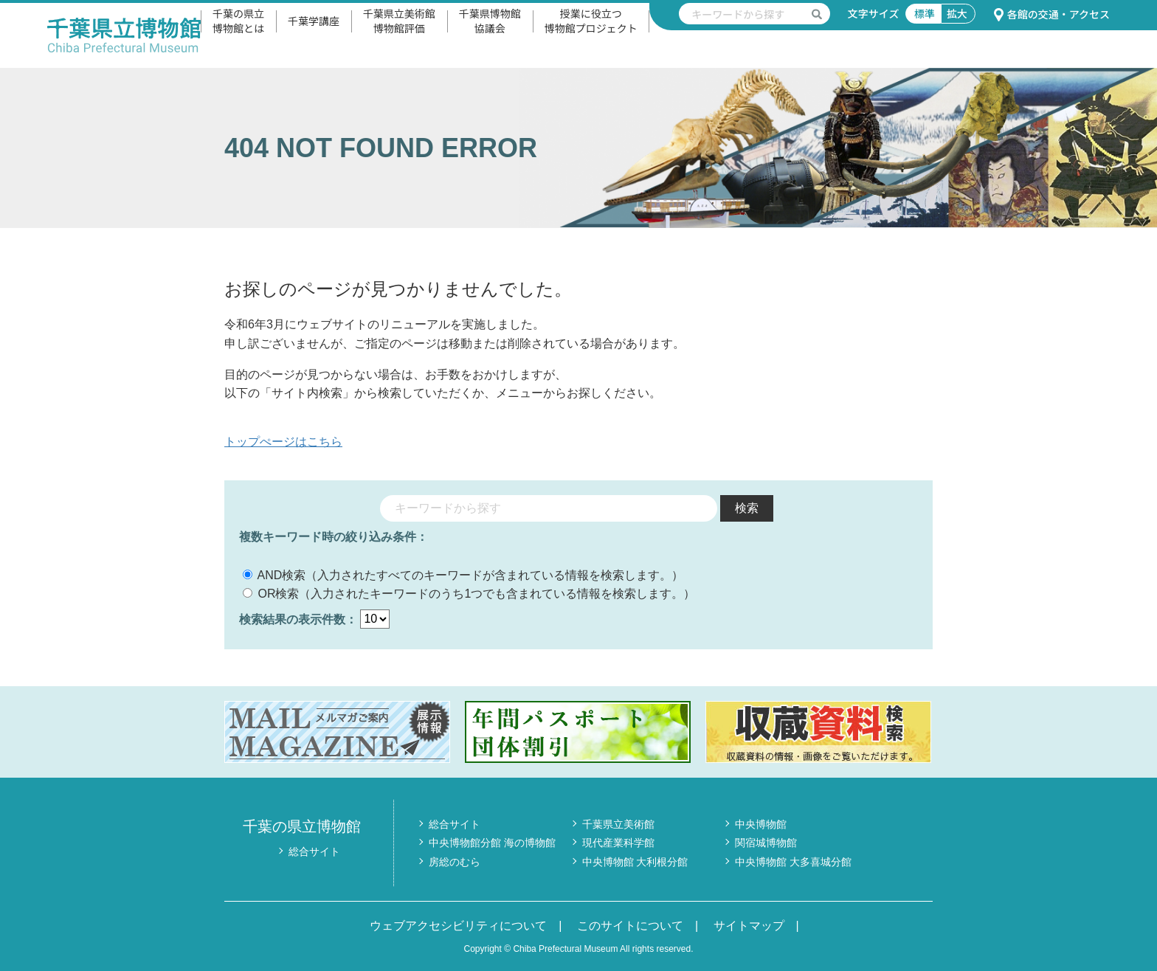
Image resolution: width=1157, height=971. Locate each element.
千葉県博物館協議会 (490, 20)
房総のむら (454, 862)
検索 (747, 508)
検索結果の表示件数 (292, 618)
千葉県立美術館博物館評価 (399, 20)
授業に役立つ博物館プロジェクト (591, 20)
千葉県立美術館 (618, 824)
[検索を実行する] (817, 13)
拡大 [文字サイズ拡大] (957, 13)
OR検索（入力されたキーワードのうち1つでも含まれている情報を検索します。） (469, 593)
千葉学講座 (313, 20)
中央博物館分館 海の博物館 (492, 843)
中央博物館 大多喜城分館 (793, 862)
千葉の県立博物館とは (238, 20)
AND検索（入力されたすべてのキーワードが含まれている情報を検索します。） (463, 575)
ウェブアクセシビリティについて (458, 925)
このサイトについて (630, 925)
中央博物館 (761, 824)
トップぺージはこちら (283, 441)
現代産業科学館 (618, 843)
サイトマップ (749, 925)
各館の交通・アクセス (1051, 14)
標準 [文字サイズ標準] (924, 13)
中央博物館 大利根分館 (635, 862)
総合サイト (314, 851)
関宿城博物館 (766, 843)
